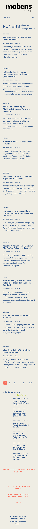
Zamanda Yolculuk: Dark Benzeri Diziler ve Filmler (17, 38)
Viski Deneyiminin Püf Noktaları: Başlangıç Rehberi (17, 351)
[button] (33, 18)
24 (24, 383)
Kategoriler (24, 25)
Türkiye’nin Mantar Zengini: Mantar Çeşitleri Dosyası (20, 447)
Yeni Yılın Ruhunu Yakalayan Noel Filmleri (17, 142)
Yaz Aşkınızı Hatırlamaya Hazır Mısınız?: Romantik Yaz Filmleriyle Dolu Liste (18, 213)
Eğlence (6, 34)
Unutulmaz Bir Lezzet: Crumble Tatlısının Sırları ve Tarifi (20, 436)
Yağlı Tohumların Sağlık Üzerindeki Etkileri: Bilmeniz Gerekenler (19, 414)
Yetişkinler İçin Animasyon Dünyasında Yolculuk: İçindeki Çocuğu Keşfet (16, 74)
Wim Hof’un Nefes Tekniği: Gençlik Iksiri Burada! (21, 425)
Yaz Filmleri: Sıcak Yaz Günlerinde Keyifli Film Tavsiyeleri (18, 177)
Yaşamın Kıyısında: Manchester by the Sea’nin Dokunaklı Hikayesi (18, 247)
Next (30, 383)
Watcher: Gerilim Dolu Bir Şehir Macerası (16, 316)
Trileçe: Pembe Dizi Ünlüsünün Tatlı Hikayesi (20, 457)
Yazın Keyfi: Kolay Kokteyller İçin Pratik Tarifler (21, 403)
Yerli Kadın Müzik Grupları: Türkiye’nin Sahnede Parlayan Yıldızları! (16, 109)
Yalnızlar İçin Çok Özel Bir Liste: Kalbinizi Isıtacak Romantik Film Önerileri (17, 283)
